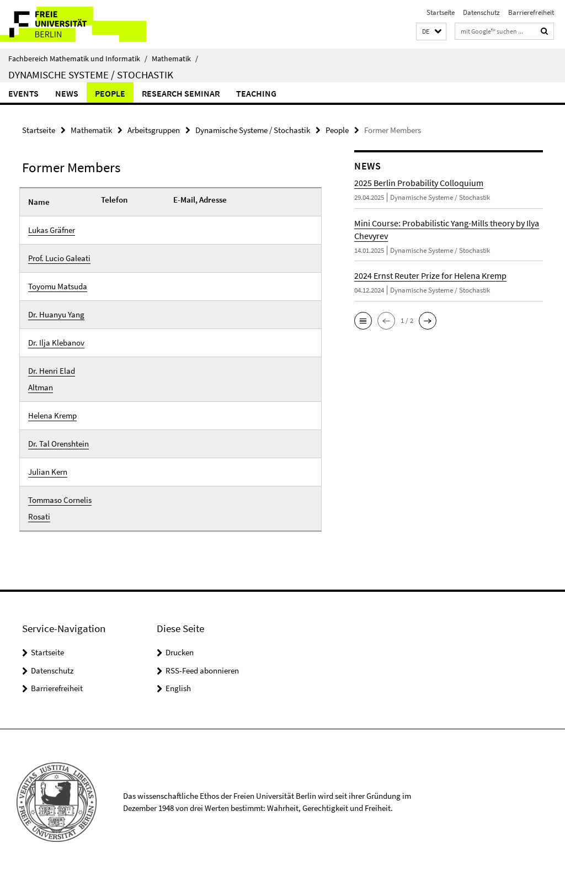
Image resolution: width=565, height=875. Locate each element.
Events (23, 93)
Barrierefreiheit (531, 12)
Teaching (256, 93)
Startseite (441, 12)
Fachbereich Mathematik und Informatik (77, 58)
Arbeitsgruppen (153, 130)
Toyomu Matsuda (57, 286)
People (110, 93)
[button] (431, 32)
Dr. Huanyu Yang (56, 314)
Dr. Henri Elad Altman (51, 379)
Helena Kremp (52, 415)
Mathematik (175, 58)
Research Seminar (181, 93)
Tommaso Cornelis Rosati (60, 508)
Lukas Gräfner (51, 230)
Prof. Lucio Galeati (59, 258)
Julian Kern (47, 471)
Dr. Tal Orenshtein (58, 443)
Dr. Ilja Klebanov (56, 342)
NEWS (66, 93)
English (178, 688)
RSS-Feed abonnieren (202, 670)
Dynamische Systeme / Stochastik (90, 74)
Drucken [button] (180, 652)
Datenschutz (481, 12)
